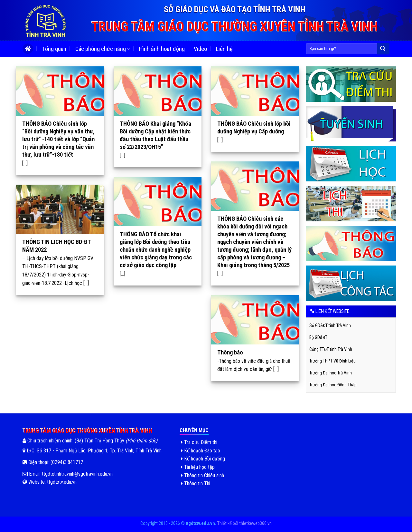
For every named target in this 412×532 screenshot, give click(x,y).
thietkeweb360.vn (255, 523)
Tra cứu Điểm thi (199, 442)
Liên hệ (224, 49)
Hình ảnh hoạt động (162, 49)
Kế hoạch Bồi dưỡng (203, 459)
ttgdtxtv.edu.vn (62, 482)
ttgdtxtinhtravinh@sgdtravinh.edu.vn (77, 474)
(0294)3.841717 (67, 462)
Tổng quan (54, 49)
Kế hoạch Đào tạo (200, 451)
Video (200, 49)
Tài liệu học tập (198, 467)
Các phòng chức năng (102, 49)
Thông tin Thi (195, 483)
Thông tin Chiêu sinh (202, 475)
